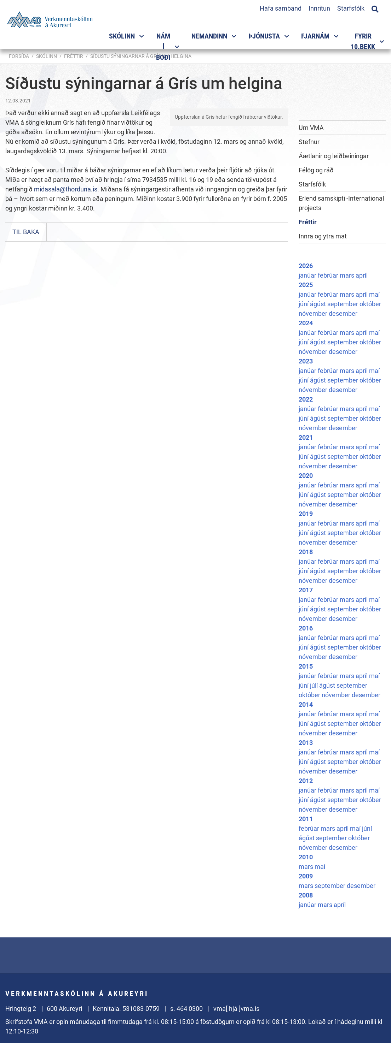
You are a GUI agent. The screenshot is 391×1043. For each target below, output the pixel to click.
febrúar (329, 275)
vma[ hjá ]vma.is (236, 1008)
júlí (314, 685)
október (370, 304)
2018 (306, 552)
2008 (306, 895)
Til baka (25, 232)
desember (343, 313)
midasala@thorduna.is (65, 189)
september (343, 304)
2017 (306, 590)
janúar (308, 275)
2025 (306, 285)
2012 (306, 780)
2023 (306, 361)
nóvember (314, 313)
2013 (306, 742)
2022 (306, 399)
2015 (306, 666)
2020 (306, 475)
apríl (362, 275)
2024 (306, 323)
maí (374, 294)
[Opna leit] (375, 8)
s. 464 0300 (186, 1008)
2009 (306, 876)
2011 (306, 819)
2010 (306, 857)
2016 (306, 628)
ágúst (318, 304)
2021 (306, 437)
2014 (306, 704)
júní (304, 304)
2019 (306, 513)
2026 (306, 265)
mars (348, 275)
